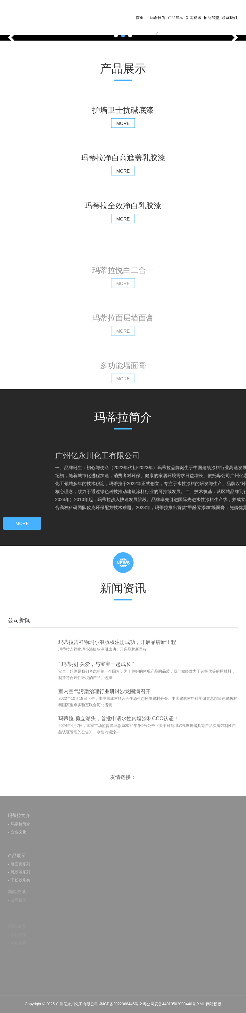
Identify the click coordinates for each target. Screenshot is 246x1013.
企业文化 (18, 848)
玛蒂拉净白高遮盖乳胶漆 (123, 157)
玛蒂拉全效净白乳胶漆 (123, 205)
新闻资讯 (193, 17)
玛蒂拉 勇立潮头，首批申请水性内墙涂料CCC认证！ (118, 734)
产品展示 (175, 17)
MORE (123, 123)
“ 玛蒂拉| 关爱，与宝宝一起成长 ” (96, 680)
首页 (140, 17)
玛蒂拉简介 (157, 25)
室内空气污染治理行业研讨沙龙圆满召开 (104, 707)
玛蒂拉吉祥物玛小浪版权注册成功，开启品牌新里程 (117, 654)
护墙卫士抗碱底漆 (123, 110)
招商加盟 (211, 17)
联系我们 (229, 17)
